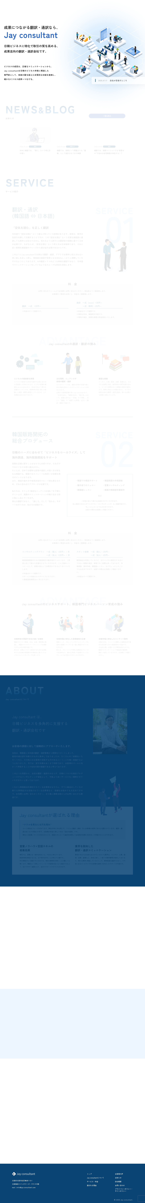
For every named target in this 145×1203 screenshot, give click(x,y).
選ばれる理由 (92, 1185)
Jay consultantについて (95, 1177)
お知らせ (118, 1177)
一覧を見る (107, 116)
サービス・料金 (92, 1181)
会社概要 (118, 1181)
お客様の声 (119, 1174)
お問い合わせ (120, 1185)
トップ (89, 1174)
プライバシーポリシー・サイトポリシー (124, 1190)
